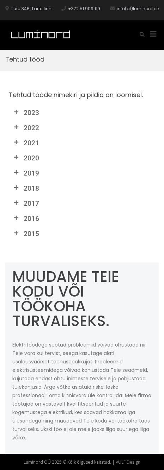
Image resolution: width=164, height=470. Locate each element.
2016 (31, 219)
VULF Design (128, 462)
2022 (31, 128)
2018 (31, 188)
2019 (31, 173)
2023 (31, 113)
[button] (82, 112)
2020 (31, 158)
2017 (31, 203)
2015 (31, 234)
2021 (31, 143)
